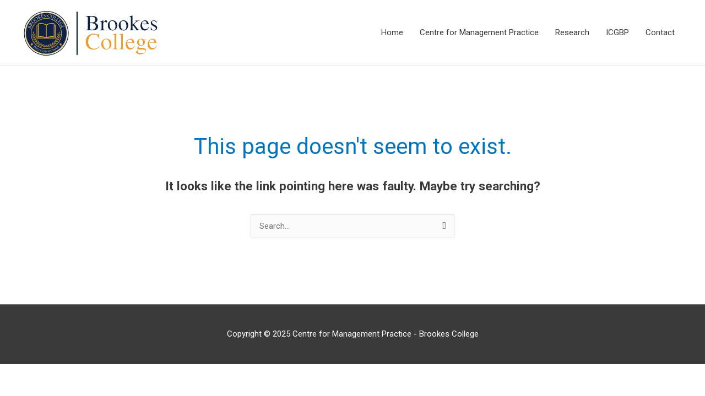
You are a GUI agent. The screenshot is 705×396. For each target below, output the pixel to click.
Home (392, 32)
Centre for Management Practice (479, 32)
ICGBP (617, 32)
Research (572, 32)
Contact (660, 32)
